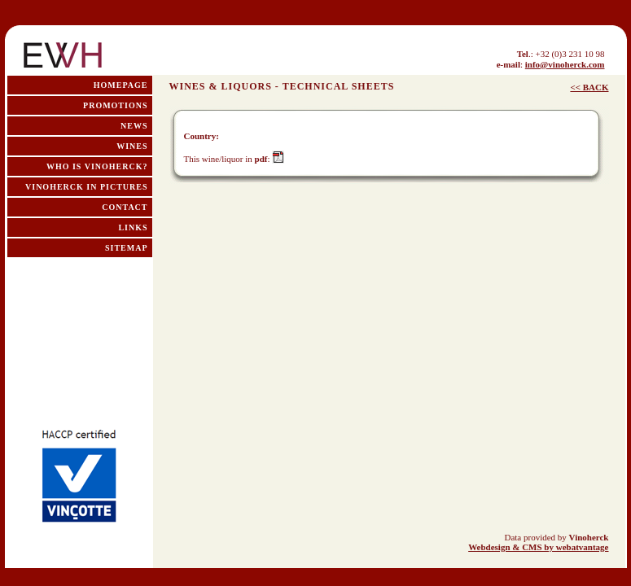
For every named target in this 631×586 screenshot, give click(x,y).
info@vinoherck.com (565, 64)
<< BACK (589, 87)
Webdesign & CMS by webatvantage (538, 547)
